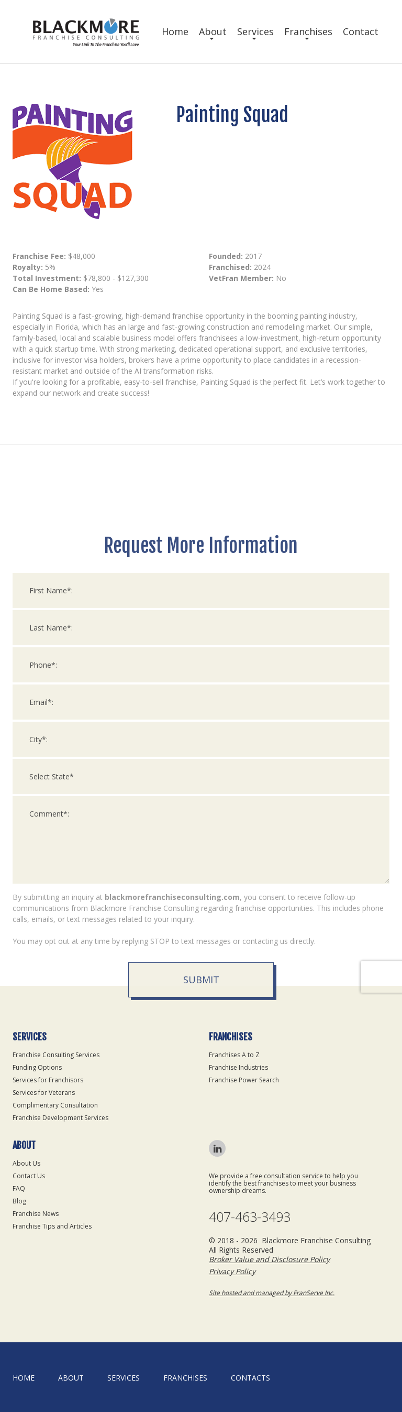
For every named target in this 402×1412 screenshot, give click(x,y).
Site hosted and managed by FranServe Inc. (271, 1292)
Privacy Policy (232, 1271)
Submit (201, 1184)
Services (255, 31)
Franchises (308, 31)
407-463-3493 (250, 1216)
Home (175, 31)
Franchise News (36, 1213)
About (213, 31)
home (24, 1378)
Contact (360, 31)
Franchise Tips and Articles (52, 1226)
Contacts (250, 1378)
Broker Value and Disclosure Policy (269, 1259)
